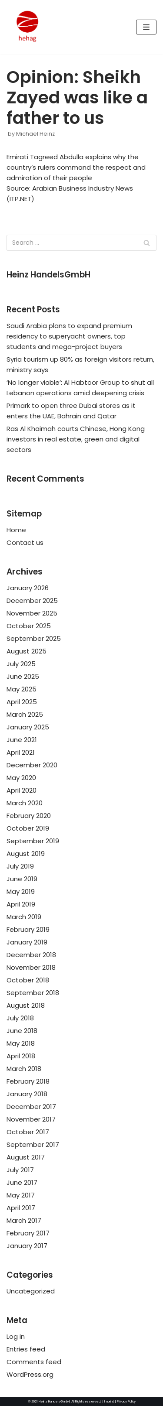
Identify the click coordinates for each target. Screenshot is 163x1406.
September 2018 (33, 992)
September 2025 (34, 638)
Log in (16, 1336)
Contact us (25, 542)
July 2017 (20, 1169)
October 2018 (28, 980)
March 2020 (25, 802)
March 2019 (24, 916)
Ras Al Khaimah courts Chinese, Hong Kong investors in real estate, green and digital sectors (76, 439)
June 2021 (22, 739)
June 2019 (22, 878)
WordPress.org (30, 1374)
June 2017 (22, 1182)
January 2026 (28, 587)
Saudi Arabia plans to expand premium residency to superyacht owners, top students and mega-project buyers (69, 336)
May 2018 (21, 1043)
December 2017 (31, 1106)
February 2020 (29, 815)
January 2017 (27, 1245)
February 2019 (28, 929)
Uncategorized (31, 1291)
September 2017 (33, 1144)
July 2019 (20, 866)
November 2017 (31, 1119)
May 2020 (21, 777)
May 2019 (21, 891)
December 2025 (32, 600)
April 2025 (22, 701)
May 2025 (22, 689)
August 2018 (26, 1005)
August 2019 (26, 853)
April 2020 (22, 790)
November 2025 (32, 613)
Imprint (109, 1401)
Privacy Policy (126, 1401)
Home (16, 529)
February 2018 (28, 1081)
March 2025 (25, 714)
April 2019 (21, 904)
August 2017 (26, 1157)
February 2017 (28, 1233)
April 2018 (21, 1055)
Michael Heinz (35, 133)
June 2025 (23, 676)
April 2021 (21, 752)
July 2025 (21, 663)
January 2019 (27, 942)
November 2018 (31, 967)
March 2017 (24, 1220)
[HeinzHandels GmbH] (27, 27)
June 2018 (22, 1030)
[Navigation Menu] (146, 27)
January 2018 (27, 1093)
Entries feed (26, 1349)
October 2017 (28, 1131)
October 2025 (29, 625)
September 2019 (33, 840)
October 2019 (28, 828)
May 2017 (21, 1195)
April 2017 (21, 1207)
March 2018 (24, 1068)
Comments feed (34, 1361)
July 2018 (20, 1018)
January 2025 (28, 727)
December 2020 (32, 765)
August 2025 (27, 651)
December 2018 (31, 954)
